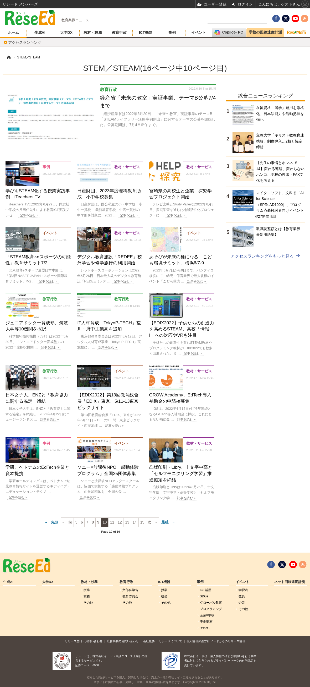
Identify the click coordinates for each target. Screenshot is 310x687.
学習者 (243, 590)
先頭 (54, 522)
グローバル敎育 (211, 602)
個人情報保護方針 (198, 641)
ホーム (13, 32)
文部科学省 (130, 590)
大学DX (66, 32)
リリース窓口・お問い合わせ (83, 641)
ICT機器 (145, 32)
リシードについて (170, 641)
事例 (172, 32)
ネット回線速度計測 (289, 582)
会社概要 (149, 641)
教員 (242, 596)
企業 (242, 602)
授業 (87, 590)
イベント (198, 32)
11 (112, 522)
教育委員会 (130, 596)
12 (120, 522)
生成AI (39, 32)
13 (127, 522)
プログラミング (211, 609)
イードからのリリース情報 (227, 641)
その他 (88, 602)
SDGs (204, 596)
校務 (87, 596)
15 (142, 522)
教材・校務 (93, 32)
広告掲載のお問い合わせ (123, 641)
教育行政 (119, 32)
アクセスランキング (24, 42)
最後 (165, 522)
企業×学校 (207, 615)
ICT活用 (205, 590)
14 (135, 522)
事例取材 (206, 621)
